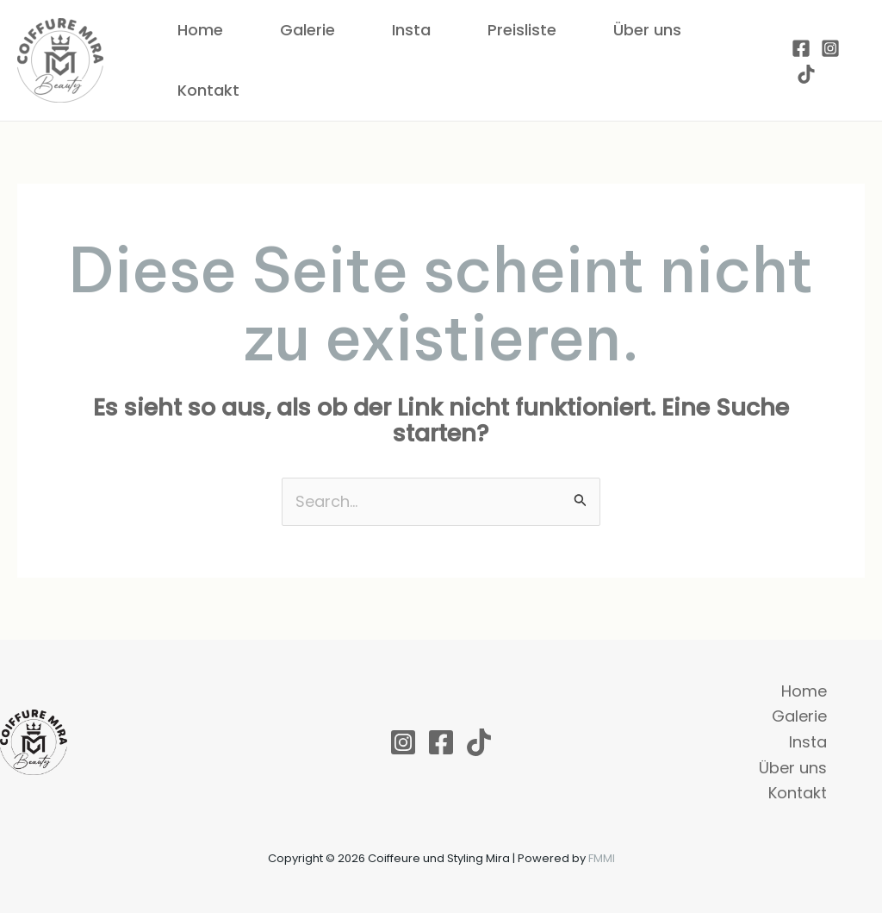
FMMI (601, 858)
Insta (411, 30)
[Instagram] (830, 48)
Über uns (647, 30)
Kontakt (208, 90)
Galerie (307, 30)
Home (200, 30)
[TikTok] (806, 74)
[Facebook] (801, 48)
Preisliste (522, 30)
